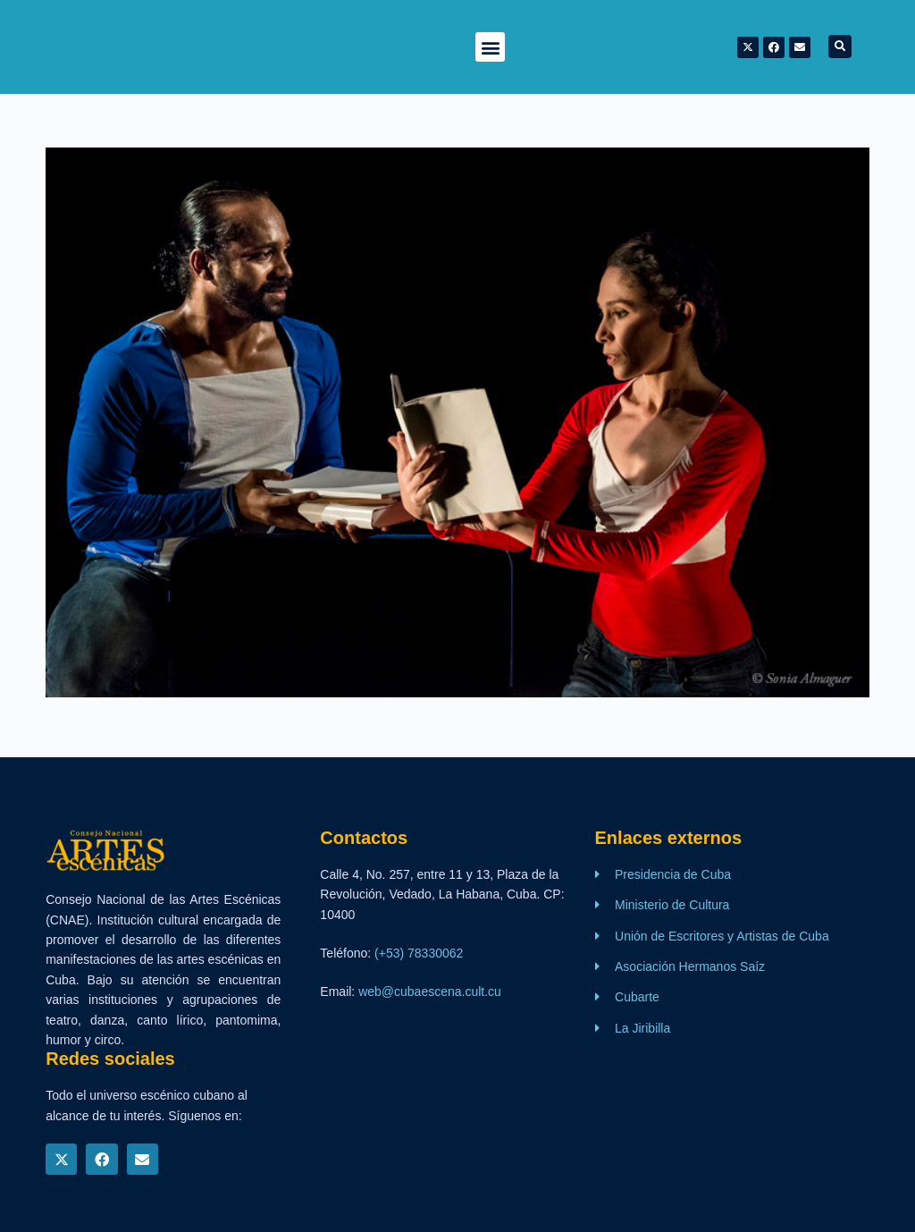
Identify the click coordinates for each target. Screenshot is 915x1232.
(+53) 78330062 (418, 953)
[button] (490, 47)
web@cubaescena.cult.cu (429, 991)
